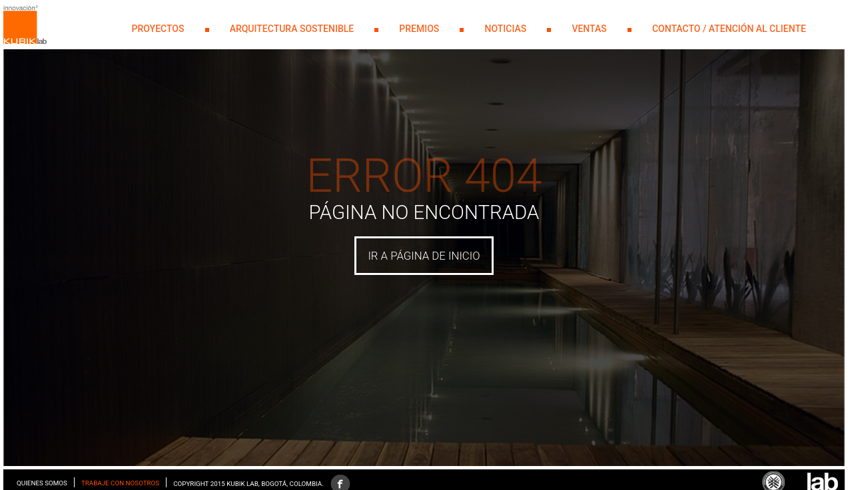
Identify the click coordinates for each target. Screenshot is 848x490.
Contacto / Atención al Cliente (729, 28)
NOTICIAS (506, 28)
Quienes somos (42, 483)
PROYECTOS (158, 28)
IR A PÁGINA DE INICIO (424, 255)
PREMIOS (419, 28)
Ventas (589, 28)
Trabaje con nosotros (120, 483)
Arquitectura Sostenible (292, 28)
